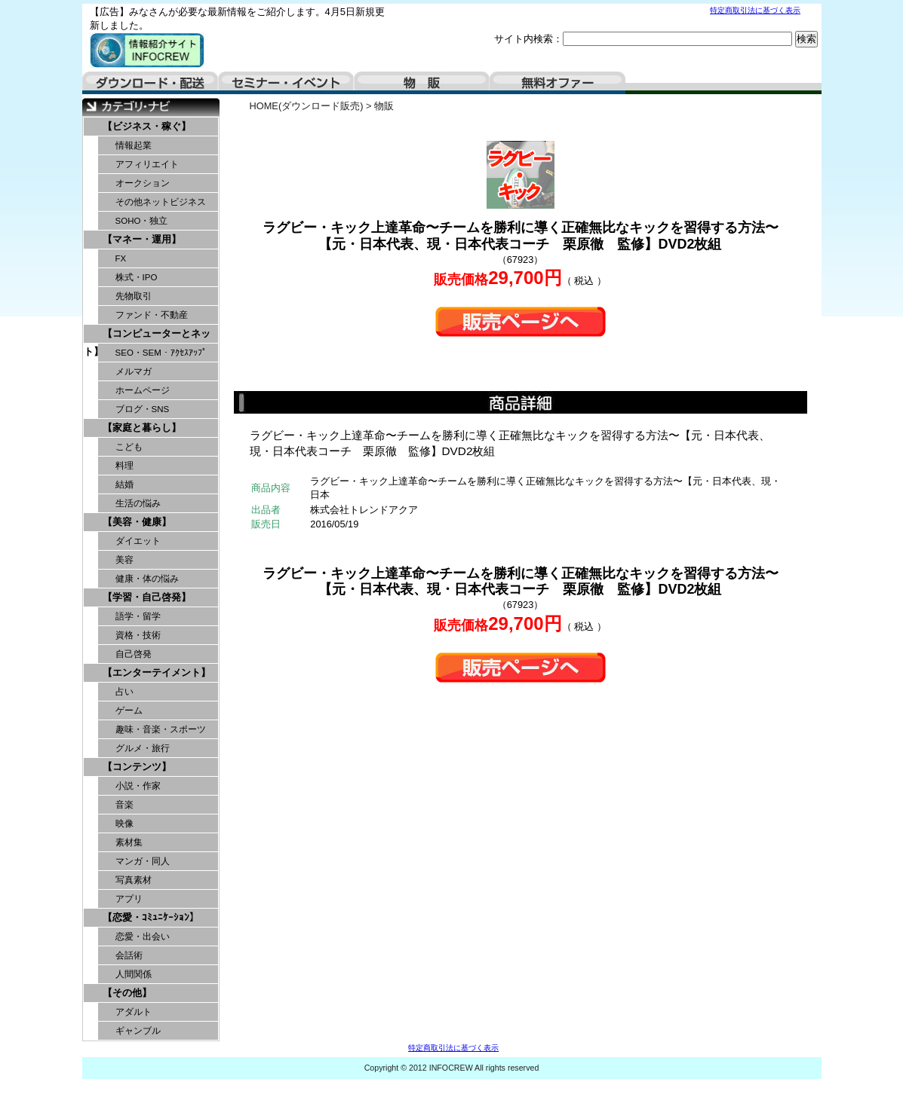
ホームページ (142, 390)
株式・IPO (136, 277)
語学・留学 (138, 616)
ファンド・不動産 (151, 314)
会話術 (129, 955)
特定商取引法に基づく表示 (755, 10)
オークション (142, 183)
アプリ (129, 898)
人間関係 (133, 974)
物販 (422, 83)
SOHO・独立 (141, 220)
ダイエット (138, 540)
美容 (124, 559)
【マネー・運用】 (142, 239)
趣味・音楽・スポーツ (160, 729)
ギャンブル (138, 1030)
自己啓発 (133, 654)
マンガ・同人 (142, 861)
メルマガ (133, 371)
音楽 (124, 804)
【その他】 (127, 992)
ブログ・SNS (142, 409)
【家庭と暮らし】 (142, 427)
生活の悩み (138, 503)
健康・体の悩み (147, 578)
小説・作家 (138, 785)
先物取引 (133, 296)
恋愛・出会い (142, 936)
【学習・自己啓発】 (147, 597)
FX (121, 258)
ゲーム (129, 710)
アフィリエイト (147, 164)
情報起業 (133, 145)
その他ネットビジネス (160, 201)
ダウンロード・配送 (150, 83)
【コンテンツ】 (137, 766)
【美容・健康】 (137, 521)
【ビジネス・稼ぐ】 (147, 126)
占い (124, 691)
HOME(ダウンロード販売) (307, 106)
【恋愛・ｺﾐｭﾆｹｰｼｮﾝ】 (151, 917)
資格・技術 (138, 635)
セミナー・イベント (286, 83)
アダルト (133, 1011)
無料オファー (557, 83)
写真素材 (133, 880)
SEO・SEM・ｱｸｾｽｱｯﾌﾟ (161, 352)
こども (129, 446)
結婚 (124, 484)
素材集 (129, 842)
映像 (124, 823)
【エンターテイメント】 (156, 672)
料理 (124, 465)
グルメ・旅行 (142, 748)
